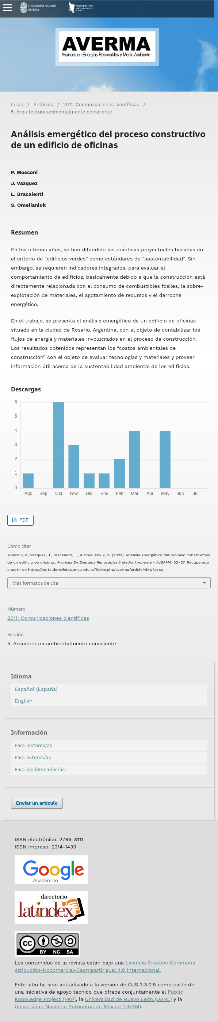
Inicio (17, 104)
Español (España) (36, 689)
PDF (23, 520)
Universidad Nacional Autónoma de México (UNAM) (78, 1006)
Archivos (43, 104)
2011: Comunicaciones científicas (101, 104)
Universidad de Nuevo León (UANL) (128, 999)
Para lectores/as (33, 745)
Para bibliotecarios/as (40, 769)
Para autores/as (33, 757)
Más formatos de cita (35, 583)
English (23, 701)
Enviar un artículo (37, 803)
